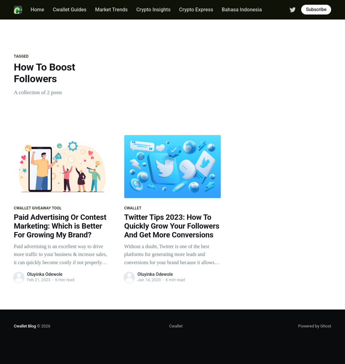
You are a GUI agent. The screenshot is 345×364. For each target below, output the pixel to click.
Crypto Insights (153, 10)
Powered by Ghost (314, 326)
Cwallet (176, 326)
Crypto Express (196, 10)
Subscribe (316, 9)
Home (37, 10)
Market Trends (111, 10)
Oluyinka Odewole (44, 274)
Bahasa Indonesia (242, 10)
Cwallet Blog (25, 326)
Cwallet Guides (69, 10)
